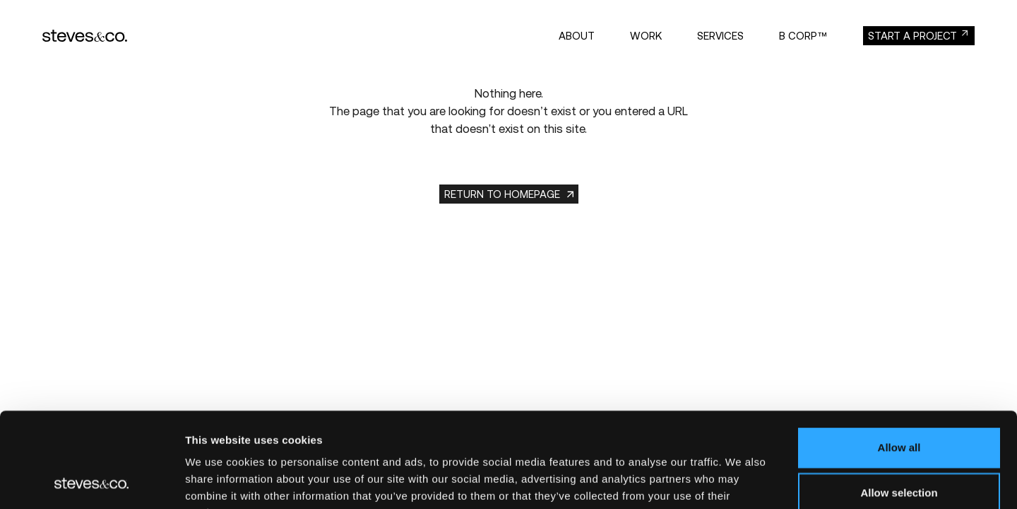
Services (720, 36)
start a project (912, 36)
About (577, 36)
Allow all (899, 358)
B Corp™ (803, 36)
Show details (741, 481)
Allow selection (898, 403)
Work (646, 36)
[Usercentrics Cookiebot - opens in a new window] (91, 481)
